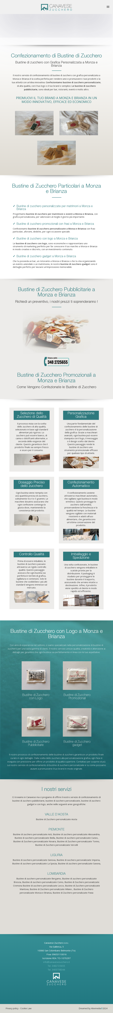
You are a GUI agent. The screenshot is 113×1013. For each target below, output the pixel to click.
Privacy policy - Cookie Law (18, 1008)
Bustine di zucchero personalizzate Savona (79, 863)
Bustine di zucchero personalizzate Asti (32, 834)
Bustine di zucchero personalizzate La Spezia (34, 863)
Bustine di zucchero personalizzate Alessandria (76, 834)
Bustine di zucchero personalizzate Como (42, 882)
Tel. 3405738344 (56, 969)
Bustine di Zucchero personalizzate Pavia (73, 892)
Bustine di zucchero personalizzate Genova (34, 859)
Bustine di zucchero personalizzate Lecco (43, 885)
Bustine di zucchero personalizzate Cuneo (77, 837)
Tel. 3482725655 (56, 965)
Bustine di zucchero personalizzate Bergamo (38, 878)
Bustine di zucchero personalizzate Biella (35, 837)
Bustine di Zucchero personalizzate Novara (34, 841)
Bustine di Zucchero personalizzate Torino (78, 841)
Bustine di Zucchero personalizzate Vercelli (56, 844)
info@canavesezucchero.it (56, 961)
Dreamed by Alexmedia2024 (93, 1008)
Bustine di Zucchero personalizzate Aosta (56, 819)
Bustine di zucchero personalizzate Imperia (78, 859)
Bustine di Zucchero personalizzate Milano (51, 889)
